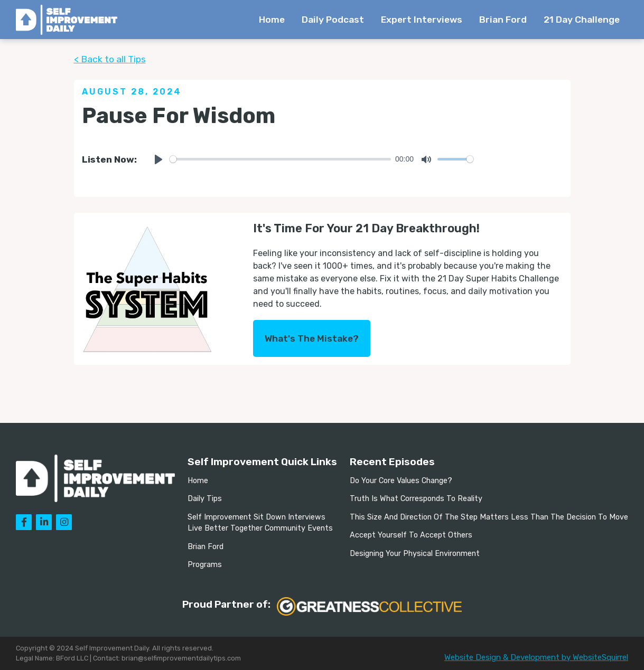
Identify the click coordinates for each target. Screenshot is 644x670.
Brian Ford (503, 19)
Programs (205, 564)
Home (272, 19)
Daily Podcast (333, 19)
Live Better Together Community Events (260, 528)
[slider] (280, 159)
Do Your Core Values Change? (401, 480)
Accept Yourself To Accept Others (411, 535)
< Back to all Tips (110, 59)
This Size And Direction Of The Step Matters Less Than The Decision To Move (489, 517)
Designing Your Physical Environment (415, 553)
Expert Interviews (421, 19)
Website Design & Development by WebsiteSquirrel (536, 657)
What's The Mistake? (312, 338)
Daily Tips (205, 498)
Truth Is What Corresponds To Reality (416, 498)
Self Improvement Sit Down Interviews (256, 517)
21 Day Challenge (582, 19)
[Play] (158, 159)
